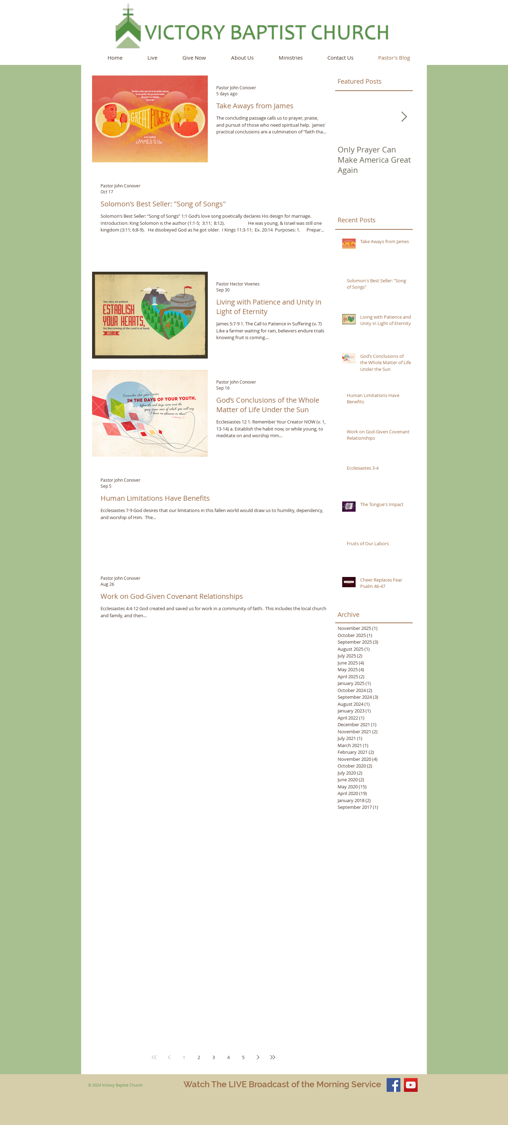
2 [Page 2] (199, 1057)
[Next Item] (404, 117)
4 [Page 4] (228, 1057)
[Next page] (258, 1057)
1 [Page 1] (184, 1057)
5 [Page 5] (243, 1057)
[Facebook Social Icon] (393, 1085)
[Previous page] (169, 1057)
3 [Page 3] (213, 1057)
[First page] (154, 1057)
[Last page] (272, 1057)
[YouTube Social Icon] (411, 1085)
